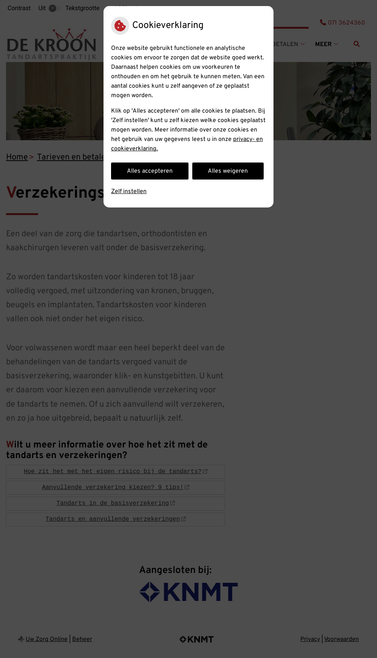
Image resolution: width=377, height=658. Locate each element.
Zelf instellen (129, 191)
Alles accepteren (150, 171)
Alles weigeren (228, 171)
